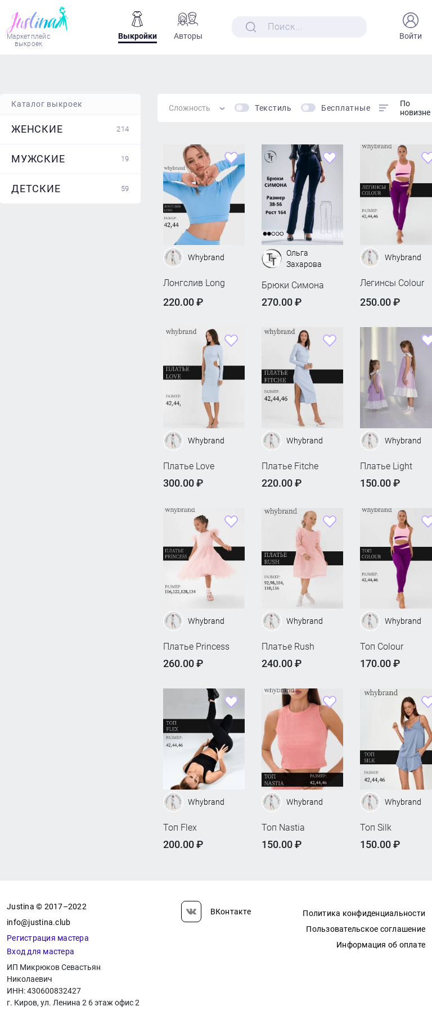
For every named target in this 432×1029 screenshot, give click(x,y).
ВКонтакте (216, 911)
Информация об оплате (380, 944)
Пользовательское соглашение (365, 928)
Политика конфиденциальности (364, 913)
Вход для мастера (40, 951)
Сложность (189, 107)
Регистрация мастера (48, 937)
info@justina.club (38, 922)
